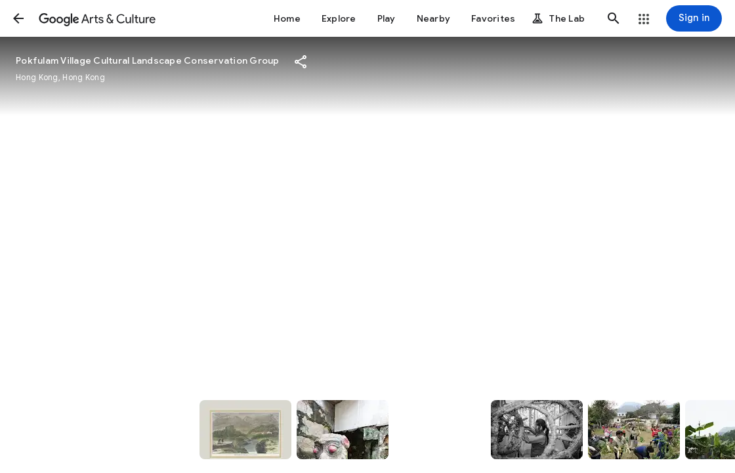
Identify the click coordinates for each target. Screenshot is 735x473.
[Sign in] (694, 18)
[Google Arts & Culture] (97, 18)
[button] (18, 18)
